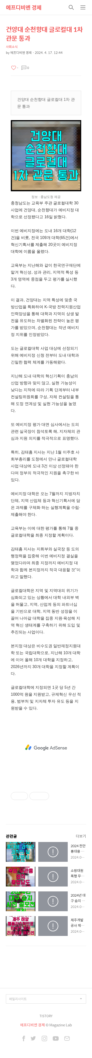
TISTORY (46, 1015)
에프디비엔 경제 (23, 7)
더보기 (81, 836)
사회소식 (12, 46)
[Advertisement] (46, 747)
